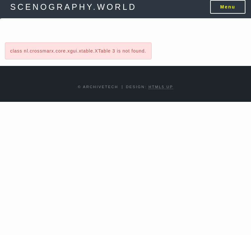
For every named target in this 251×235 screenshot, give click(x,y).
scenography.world (73, 6)
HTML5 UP (160, 87)
